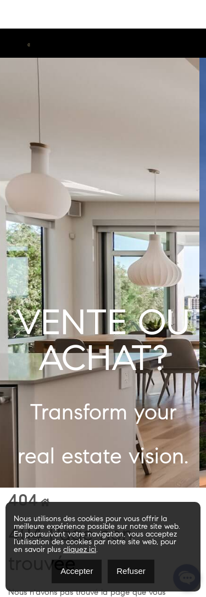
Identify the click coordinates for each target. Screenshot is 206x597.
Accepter (76, 571)
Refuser (131, 571)
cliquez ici (79, 550)
